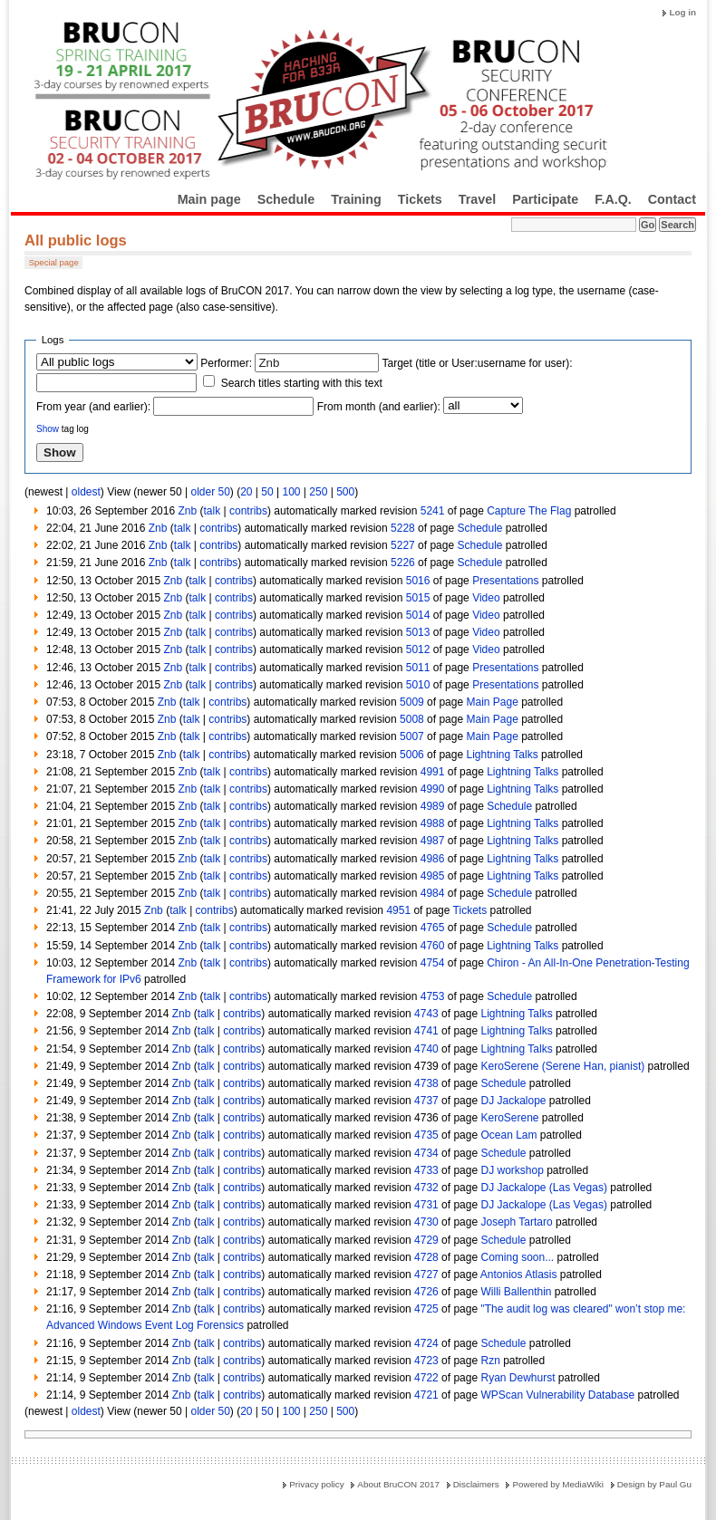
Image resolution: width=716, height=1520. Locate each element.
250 (318, 492)
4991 (433, 771)
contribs (248, 511)
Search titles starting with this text (301, 383)
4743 (426, 1013)
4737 (426, 1100)
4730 (426, 1222)
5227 (403, 545)
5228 (403, 528)
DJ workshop (511, 1170)
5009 (412, 702)
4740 (426, 1049)
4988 (433, 823)
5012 (418, 649)
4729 (426, 1240)
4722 (426, 1377)
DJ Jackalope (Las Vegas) (543, 1187)
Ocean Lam (508, 1135)
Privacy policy (316, 1484)
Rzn (489, 1360)
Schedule (286, 199)
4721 (426, 1395)
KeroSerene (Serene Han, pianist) (562, 1066)
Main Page (492, 702)
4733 (426, 1170)
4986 (433, 858)
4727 (426, 1274)
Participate (545, 199)
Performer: (226, 363)
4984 (433, 893)
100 (291, 492)
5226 (403, 562)
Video (485, 598)
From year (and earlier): (93, 406)
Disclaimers (476, 1484)
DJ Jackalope (513, 1100)
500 (345, 492)
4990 (433, 789)
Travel (477, 199)
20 (246, 492)
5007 (412, 736)
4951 (398, 910)
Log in (682, 12)
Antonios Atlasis (518, 1274)
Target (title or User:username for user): (477, 363)
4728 (426, 1257)
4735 (426, 1135)
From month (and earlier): (378, 406)
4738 (426, 1083)
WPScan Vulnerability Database (557, 1395)
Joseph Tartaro (516, 1222)
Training (356, 199)
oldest (86, 492)
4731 (426, 1204)
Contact (672, 199)
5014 (418, 615)
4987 (433, 840)
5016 (418, 580)
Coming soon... (517, 1257)
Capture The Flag (529, 511)
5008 (412, 719)
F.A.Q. (613, 199)
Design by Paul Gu (654, 1484)
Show (47, 429)
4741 (426, 1031)
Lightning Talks (501, 754)
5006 (412, 754)
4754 (433, 963)
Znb (187, 511)
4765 (433, 927)
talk (211, 511)
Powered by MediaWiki (557, 1484)
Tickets (420, 199)
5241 (433, 511)
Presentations (505, 580)
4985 (433, 876)
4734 (426, 1153)
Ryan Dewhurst (517, 1377)
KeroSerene (509, 1117)
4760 (433, 945)
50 (267, 492)
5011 (418, 667)
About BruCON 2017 (398, 1484)
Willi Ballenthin (515, 1291)
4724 (426, 1343)
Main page (209, 199)
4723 (426, 1360)
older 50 (209, 492)
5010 (418, 684)
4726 (426, 1291)
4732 (426, 1187)
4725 (426, 1309)
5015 (418, 598)
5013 (418, 632)
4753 (433, 996)
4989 (433, 806)
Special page (54, 262)
